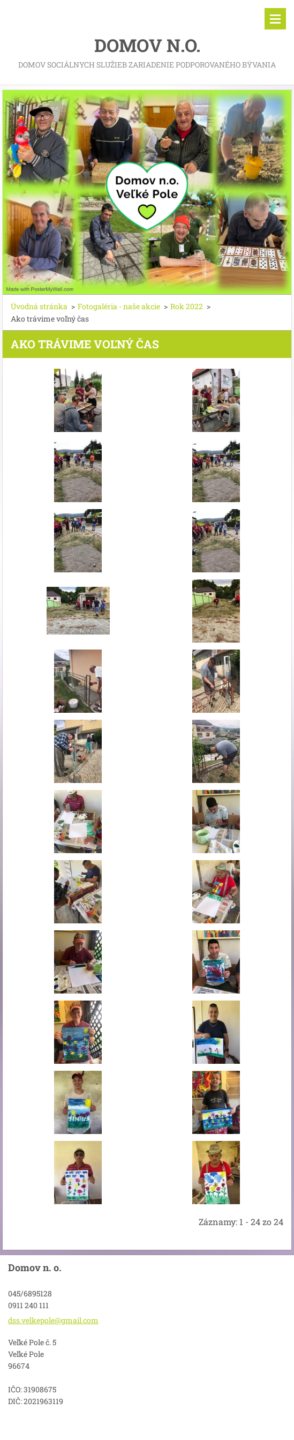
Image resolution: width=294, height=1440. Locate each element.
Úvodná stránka (39, 306)
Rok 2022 (186, 306)
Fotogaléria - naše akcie (119, 306)
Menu (275, 18)
